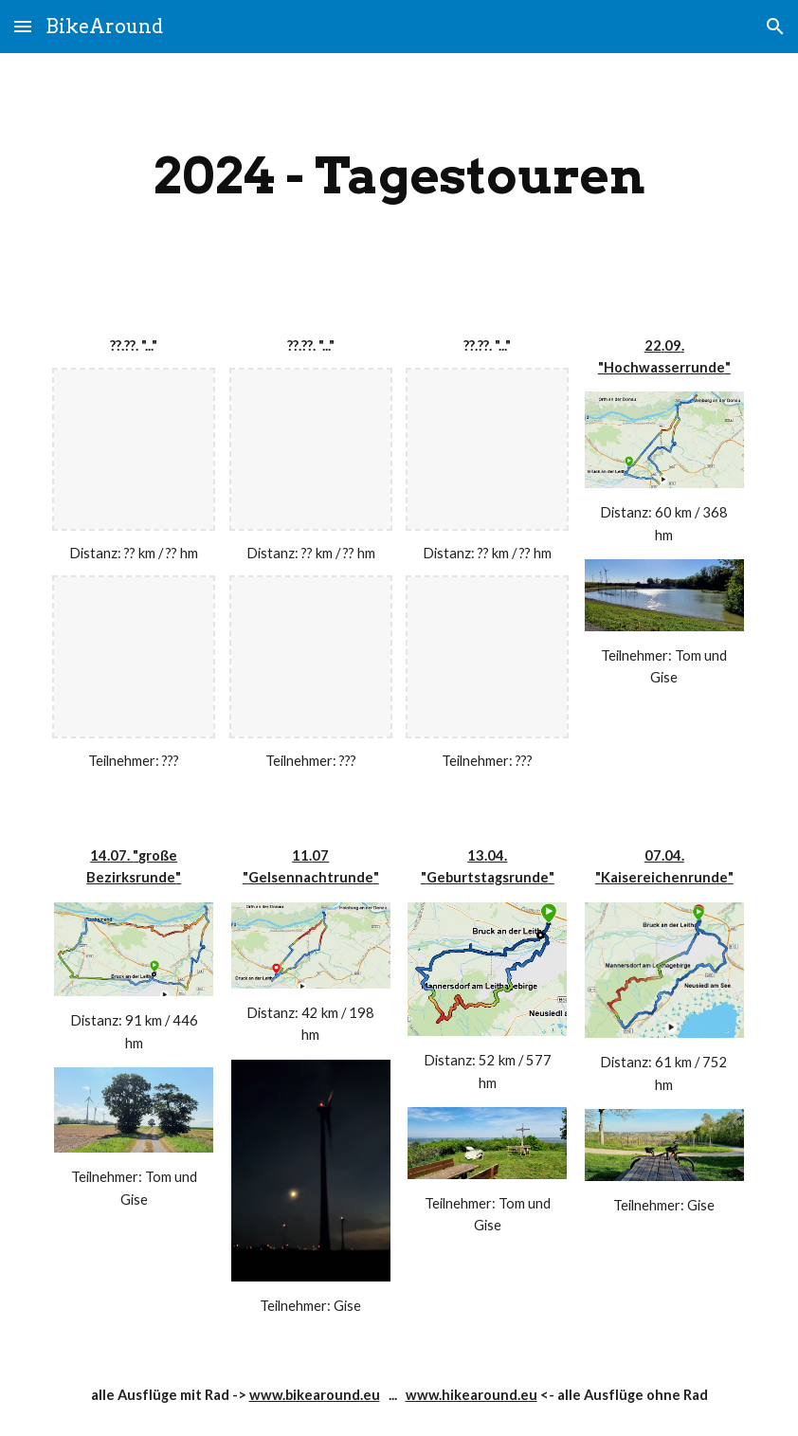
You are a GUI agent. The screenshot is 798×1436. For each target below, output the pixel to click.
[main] (398, 176)
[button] (22, 26)
